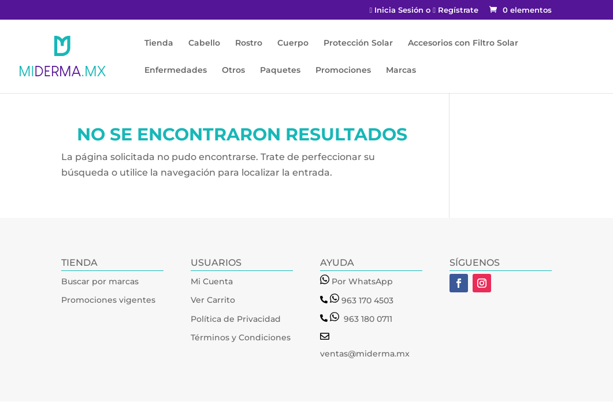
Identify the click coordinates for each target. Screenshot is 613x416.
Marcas (401, 70)
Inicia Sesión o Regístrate (423, 10)
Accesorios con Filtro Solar (463, 43)
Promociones (343, 70)
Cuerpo (293, 43)
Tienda (158, 43)
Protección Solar (358, 43)
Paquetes (280, 70)
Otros (233, 70)
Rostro (248, 43)
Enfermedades (175, 70)
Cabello (204, 43)
